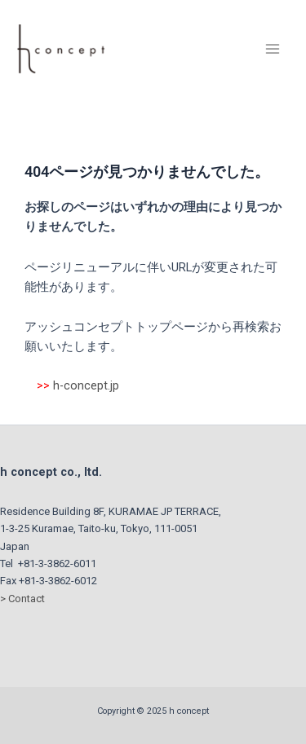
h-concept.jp (86, 385)
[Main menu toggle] (272, 49)
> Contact (22, 598)
